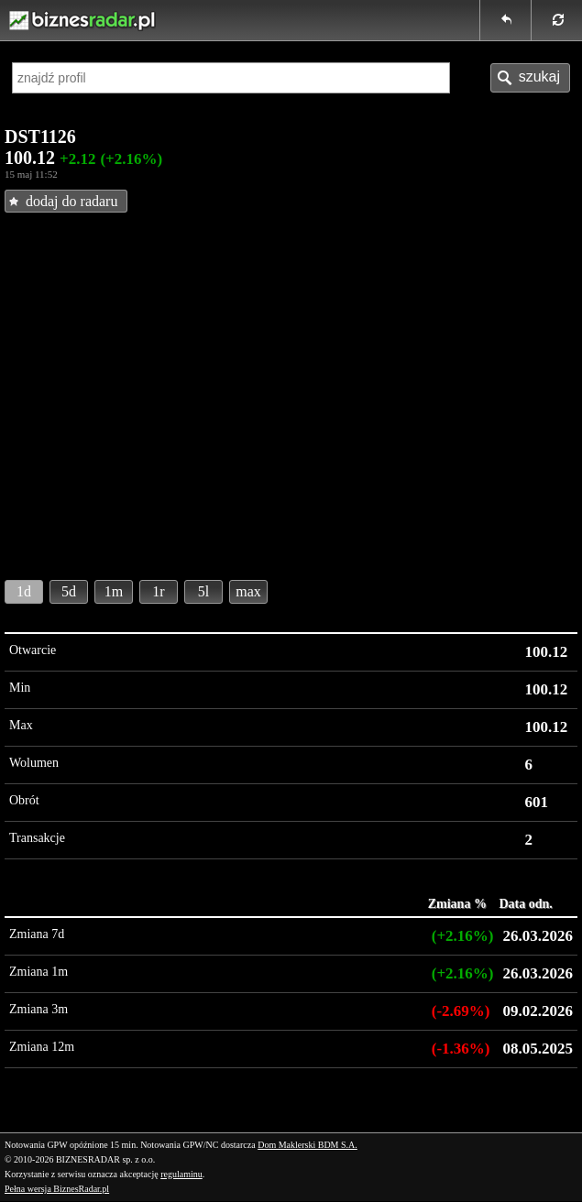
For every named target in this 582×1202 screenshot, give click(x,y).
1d (23, 591)
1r (158, 591)
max (248, 591)
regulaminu (181, 1174)
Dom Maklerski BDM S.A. (307, 1145)
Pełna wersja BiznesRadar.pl (57, 1189)
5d (68, 591)
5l (203, 591)
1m (113, 591)
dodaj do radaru (71, 201)
